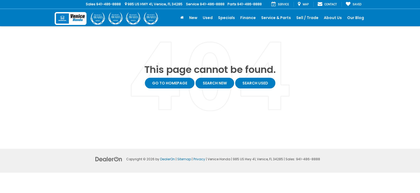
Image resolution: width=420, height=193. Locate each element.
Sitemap (184, 159)
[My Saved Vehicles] (353, 4)
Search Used (255, 83)
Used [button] (208, 17)
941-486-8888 (108, 4)
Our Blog (355, 17)
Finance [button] (248, 17)
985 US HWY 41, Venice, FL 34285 (153, 4)
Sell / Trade (307, 17)
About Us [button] (333, 17)
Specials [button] (226, 17)
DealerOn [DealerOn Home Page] (167, 159)
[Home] (182, 17)
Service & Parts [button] (276, 17)
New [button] (193, 17)
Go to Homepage (169, 83)
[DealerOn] (108, 159)
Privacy (199, 159)
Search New (215, 83)
